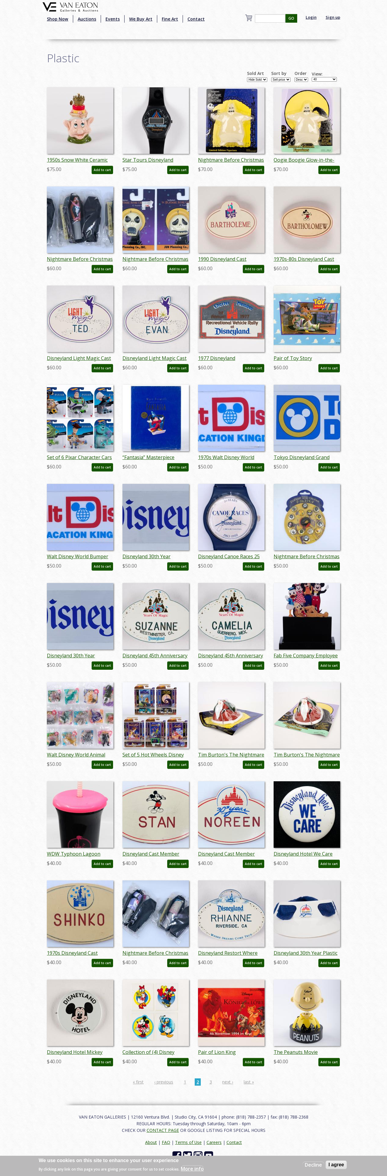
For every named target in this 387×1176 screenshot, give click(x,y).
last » (249, 1082)
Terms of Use (188, 1142)
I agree (336, 1164)
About (151, 1142)
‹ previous (163, 1082)
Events (113, 19)
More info (192, 1168)
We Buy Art (140, 19)
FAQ (166, 1142)
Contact (196, 19)
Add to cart (102, 170)
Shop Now (57, 19)
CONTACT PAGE (163, 1130)
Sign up (333, 17)
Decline (313, 1164)
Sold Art (255, 73)
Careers (214, 1142)
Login (311, 17)
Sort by (279, 73)
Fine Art (170, 19)
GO (291, 18)
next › (227, 1082)
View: (317, 74)
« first (138, 1082)
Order (300, 73)
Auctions (87, 19)
